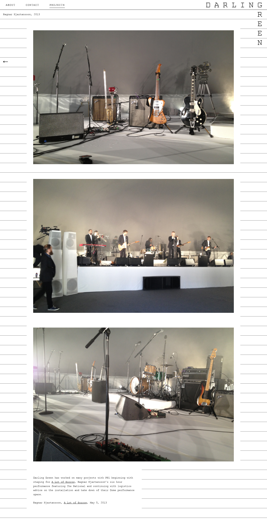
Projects (57, 5)
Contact (32, 5)
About (10, 5)
